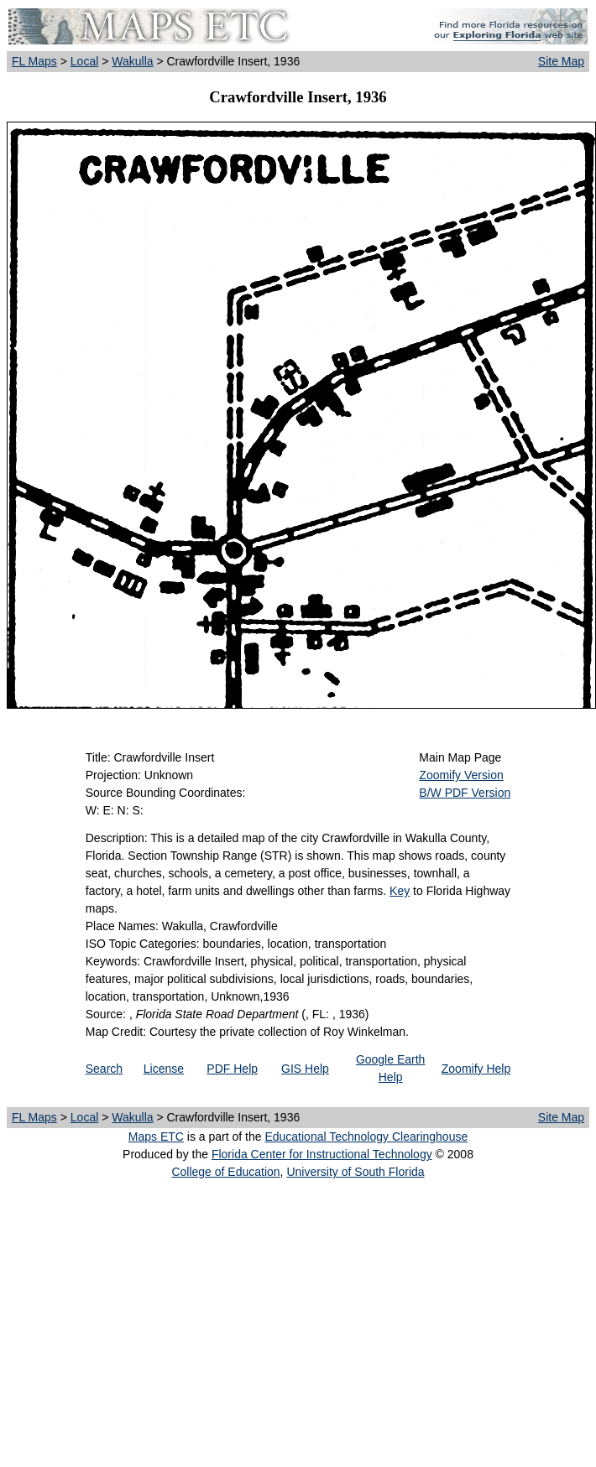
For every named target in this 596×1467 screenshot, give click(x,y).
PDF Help (232, 1068)
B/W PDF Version (464, 792)
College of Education (225, 1171)
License (164, 1068)
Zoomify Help (476, 1068)
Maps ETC (156, 1136)
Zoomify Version (461, 775)
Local (84, 61)
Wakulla (132, 61)
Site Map (561, 61)
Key (399, 890)
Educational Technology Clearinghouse (366, 1136)
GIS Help (305, 1068)
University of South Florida (355, 1171)
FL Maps (34, 61)
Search (104, 1068)
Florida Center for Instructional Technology (322, 1154)
